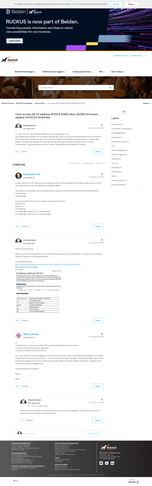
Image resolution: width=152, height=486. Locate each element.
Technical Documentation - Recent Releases (26, 456)
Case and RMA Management (64, 454)
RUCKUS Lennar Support (53, 72)
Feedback (14, 469)
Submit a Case (60, 453)
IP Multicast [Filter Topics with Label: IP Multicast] (115, 172)
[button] (116, 4)
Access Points (40, 103)
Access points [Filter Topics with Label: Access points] (116, 124)
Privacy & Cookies (84, 474)
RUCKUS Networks (109, 453)
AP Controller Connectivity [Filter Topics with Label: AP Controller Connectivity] (120, 129)
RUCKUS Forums (8, 103)
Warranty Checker (61, 468)
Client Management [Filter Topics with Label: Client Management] (118, 150)
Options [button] (146, 103)
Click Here (74, 4)
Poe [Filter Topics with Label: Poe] (112, 176)
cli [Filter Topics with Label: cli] (112, 146)
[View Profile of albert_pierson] (31, 334)
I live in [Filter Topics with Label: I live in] (113, 163)
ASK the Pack (136, 56)
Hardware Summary (62, 446)
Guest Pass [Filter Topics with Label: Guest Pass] (115, 159)
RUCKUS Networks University (21, 462)
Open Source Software (62, 459)
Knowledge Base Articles (19, 455)
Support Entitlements (62, 448)
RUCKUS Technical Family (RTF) (22, 461)
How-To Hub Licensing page (21, 445)
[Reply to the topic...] (54, 433)
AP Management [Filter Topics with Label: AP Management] (117, 133)
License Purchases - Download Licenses (25, 448)
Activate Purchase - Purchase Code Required (70, 449)
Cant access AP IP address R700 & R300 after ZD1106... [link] (66, 103)
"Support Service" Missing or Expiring (67, 469)
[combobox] (76, 87)
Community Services (81, 72)
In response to (39, 406)
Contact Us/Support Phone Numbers (24, 468)
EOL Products (117, 72)
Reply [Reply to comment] (97, 226)
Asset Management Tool (63, 445)
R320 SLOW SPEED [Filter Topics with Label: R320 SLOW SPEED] (117, 185)
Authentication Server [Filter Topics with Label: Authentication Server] (119, 142)
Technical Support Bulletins (20, 459)
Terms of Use (76, 474)
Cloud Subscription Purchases (65, 451)
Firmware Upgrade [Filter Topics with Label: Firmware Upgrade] (118, 155)
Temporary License (17, 449)
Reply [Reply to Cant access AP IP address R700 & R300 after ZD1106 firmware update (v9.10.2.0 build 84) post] (97, 152)
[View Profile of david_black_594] (31, 174)
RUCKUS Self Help (121, 56)
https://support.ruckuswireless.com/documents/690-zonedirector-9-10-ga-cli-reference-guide (47, 264)
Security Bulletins (17, 458)
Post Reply (93, 433)
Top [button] (17, 481)
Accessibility (59, 461)
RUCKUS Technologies (24, 72)
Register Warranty (61, 466)
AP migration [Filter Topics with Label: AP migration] (115, 137)
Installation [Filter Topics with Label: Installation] (115, 167)
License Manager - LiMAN (20, 446)
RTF (100, 72)
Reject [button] (131, 4)
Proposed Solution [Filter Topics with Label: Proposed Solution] (117, 180)
